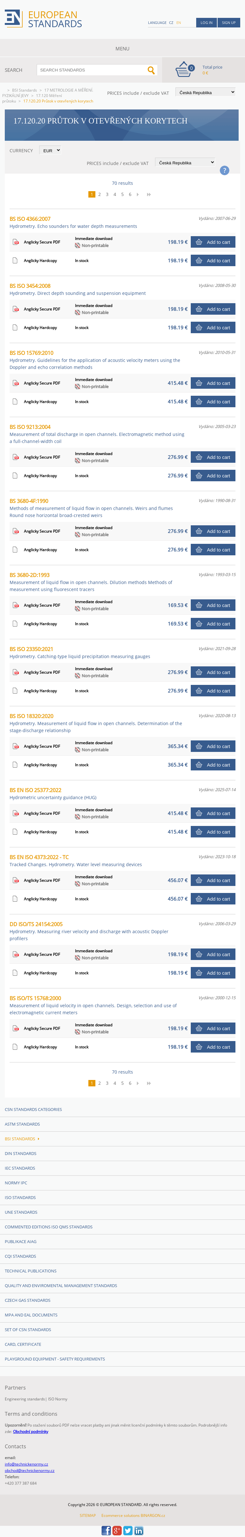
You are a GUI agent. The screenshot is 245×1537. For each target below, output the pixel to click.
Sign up (229, 22)
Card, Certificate (23, 1344)
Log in (206, 22)
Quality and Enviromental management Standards (61, 1285)
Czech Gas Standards (27, 1300)
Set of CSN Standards (28, 1329)
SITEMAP (88, 1515)
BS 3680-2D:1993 (91, 582)
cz (171, 22)
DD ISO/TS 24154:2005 (89, 931)
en (178, 22)
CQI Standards (20, 1256)
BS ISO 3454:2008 (78, 289)
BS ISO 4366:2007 (73, 222)
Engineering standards (25, 1399)
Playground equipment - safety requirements (55, 1359)
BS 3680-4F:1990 (91, 508)
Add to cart (218, 242)
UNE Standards (21, 1212)
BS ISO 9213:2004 (97, 434)
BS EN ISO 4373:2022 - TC (76, 860)
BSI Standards (24, 90)
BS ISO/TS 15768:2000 (93, 1005)
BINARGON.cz (153, 1515)
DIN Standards (20, 1153)
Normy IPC (16, 1183)
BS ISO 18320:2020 (96, 723)
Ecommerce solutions (120, 1515)
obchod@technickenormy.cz (30, 1470)
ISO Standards (20, 1197)
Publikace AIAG (20, 1241)
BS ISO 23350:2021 (80, 652)
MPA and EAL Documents (31, 1315)
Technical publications (30, 1271)
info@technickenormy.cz (26, 1464)
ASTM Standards (22, 1124)
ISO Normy (57, 1399)
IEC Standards (20, 1168)
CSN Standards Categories (33, 1109)
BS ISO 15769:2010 (95, 359)
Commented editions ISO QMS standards (49, 1227)
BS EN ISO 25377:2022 (53, 793)
